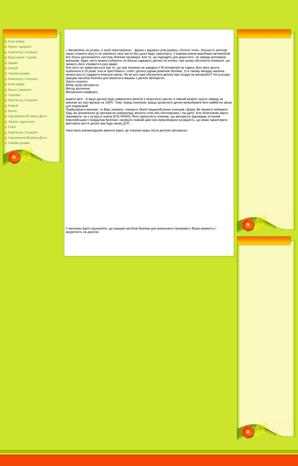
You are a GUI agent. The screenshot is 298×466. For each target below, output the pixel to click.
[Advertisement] (106, 13)
